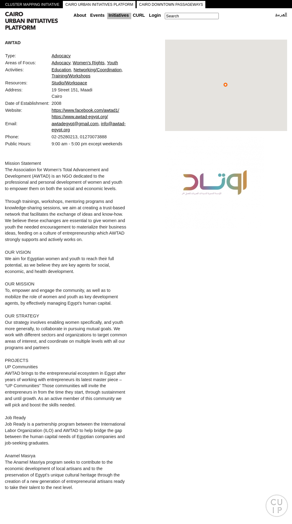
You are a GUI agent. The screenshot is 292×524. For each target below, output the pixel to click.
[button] (225, 84)
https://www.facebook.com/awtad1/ (85, 110)
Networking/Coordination (98, 69)
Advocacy (61, 55)
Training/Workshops (71, 75)
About (80, 15)
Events (97, 15)
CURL (139, 15)
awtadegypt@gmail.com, (76, 123)
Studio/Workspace (69, 82)
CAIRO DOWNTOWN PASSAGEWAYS (171, 4)
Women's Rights (88, 62)
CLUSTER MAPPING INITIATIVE (32, 4)
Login (155, 15)
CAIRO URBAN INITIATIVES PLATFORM (99, 4)
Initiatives (119, 15)
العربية (281, 14)
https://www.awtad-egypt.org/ (80, 116)
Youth (112, 62)
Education (61, 69)
